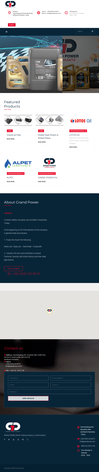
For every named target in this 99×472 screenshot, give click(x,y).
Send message (28, 398)
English (11, 25)
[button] (49, 311)
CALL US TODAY (13, 269)
